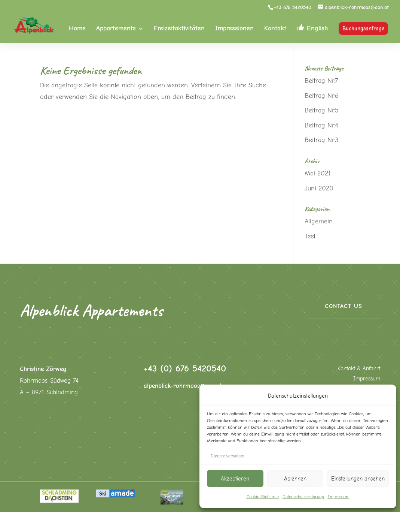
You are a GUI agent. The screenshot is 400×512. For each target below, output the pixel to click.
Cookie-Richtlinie (263, 496)
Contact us (343, 306)
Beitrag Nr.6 (322, 96)
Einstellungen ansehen (358, 478)
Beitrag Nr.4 (321, 125)
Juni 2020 (319, 188)
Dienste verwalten (227, 455)
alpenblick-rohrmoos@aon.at (183, 385)
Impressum (338, 496)
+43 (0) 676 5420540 (185, 368)
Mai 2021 (318, 173)
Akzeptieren (235, 478)
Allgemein (319, 221)
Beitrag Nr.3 (321, 140)
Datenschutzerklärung (303, 496)
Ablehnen (295, 478)
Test (310, 236)
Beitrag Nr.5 (322, 110)
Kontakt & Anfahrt (359, 368)
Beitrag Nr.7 (321, 81)
